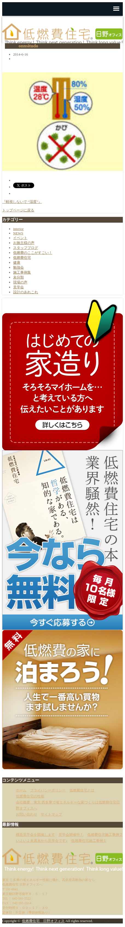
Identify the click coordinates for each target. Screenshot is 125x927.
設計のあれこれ (25, 292)
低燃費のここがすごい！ (32, 253)
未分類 (18, 277)
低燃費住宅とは (81, 790)
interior (18, 229)
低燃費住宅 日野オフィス (43, 921)
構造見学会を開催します (35, 835)
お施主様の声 (23, 243)
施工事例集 (22, 272)
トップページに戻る (18, 210)
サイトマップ (51, 814)
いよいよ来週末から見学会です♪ (42, 841)
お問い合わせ (26, 814)
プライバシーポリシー (48, 790)
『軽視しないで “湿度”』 (22, 202)
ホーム (21, 790)
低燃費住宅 (22, 258)
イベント (20, 238)
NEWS (18, 233)
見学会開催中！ (71, 835)
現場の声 (20, 282)
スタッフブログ (25, 248)
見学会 (18, 287)
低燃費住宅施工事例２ (105, 835)
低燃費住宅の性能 (30, 796)
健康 (16, 262)
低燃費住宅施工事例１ (89, 841)
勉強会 (18, 267)
